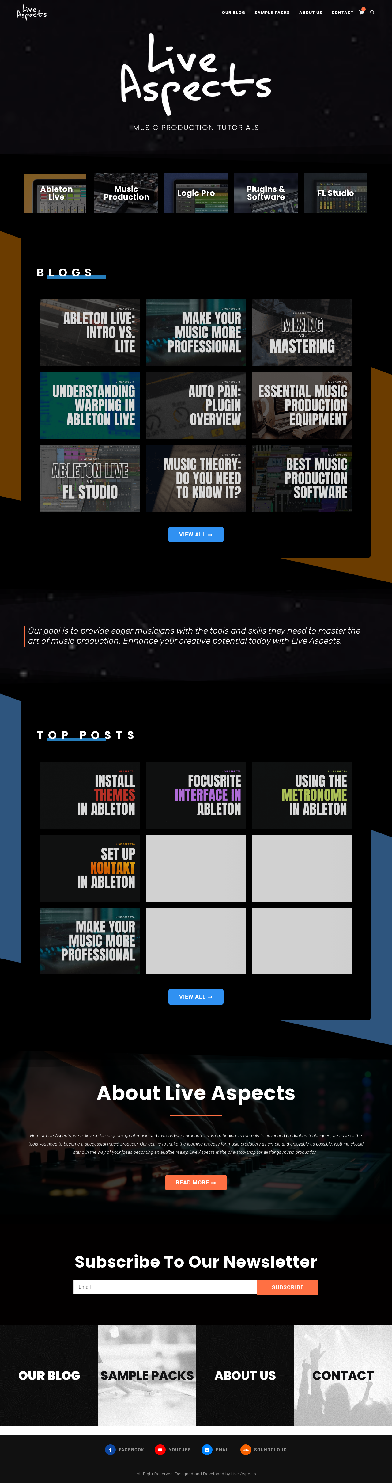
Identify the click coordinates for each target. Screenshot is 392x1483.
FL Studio (335, 193)
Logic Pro (196, 193)
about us (245, 1375)
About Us (310, 12)
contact (343, 1375)
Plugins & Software (266, 193)
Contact (343, 12)
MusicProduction (126, 193)
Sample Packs (272, 12)
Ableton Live (56, 193)
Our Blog (233, 12)
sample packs (147, 1375)
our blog (49, 1375)
